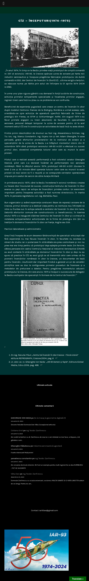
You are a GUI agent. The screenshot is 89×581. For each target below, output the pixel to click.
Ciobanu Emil (17, 430)
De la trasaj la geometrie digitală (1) (50, 418)
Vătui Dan (15, 474)
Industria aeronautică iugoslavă (47, 446)
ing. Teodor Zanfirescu (36, 430)
